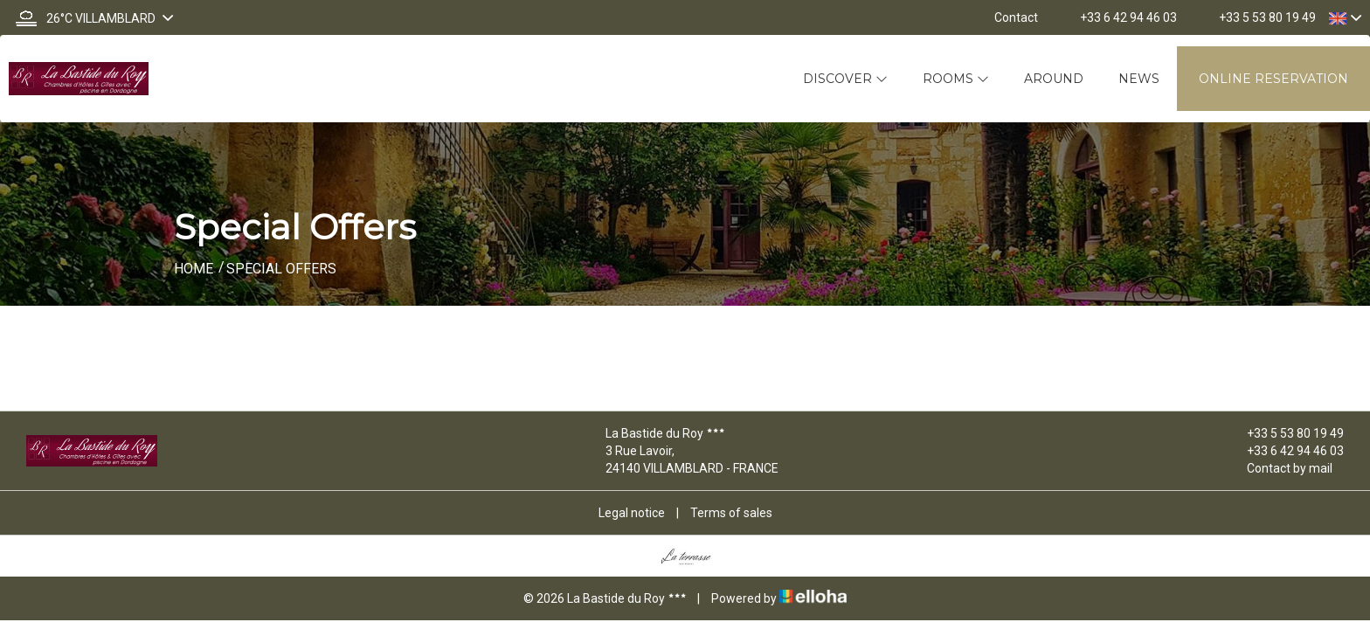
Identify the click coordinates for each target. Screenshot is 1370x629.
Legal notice (632, 513)
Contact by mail (1279, 468)
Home (193, 268)
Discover (845, 78)
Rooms (956, 78)
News (1138, 78)
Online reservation (1273, 78)
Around (1053, 78)
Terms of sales (731, 513)
